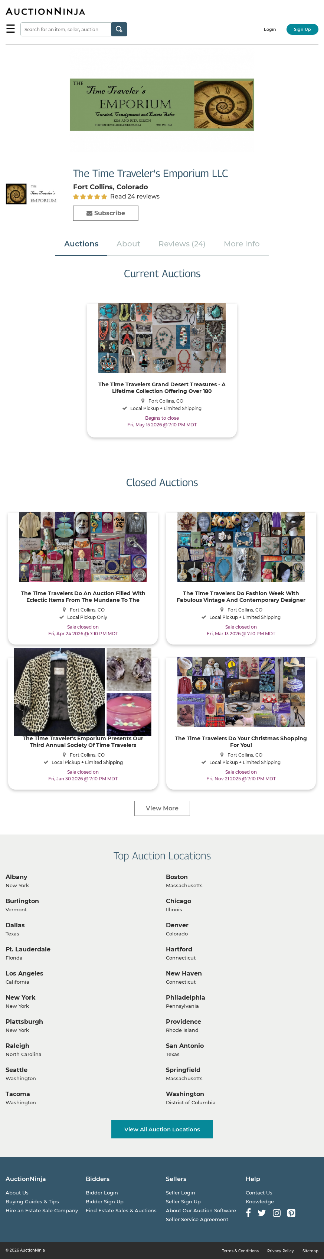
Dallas (15, 925)
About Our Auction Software (201, 1210)
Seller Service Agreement (197, 1219)
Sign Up (302, 29)
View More (162, 808)
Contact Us (259, 1193)
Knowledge (260, 1201)
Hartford (179, 949)
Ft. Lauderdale (28, 949)
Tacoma (18, 1094)
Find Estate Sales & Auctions (121, 1210)
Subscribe (105, 213)
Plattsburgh (24, 1021)
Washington (185, 1094)
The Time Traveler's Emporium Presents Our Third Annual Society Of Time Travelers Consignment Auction (83, 741)
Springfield (183, 1069)
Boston (177, 877)
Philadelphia (185, 997)
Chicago (178, 901)
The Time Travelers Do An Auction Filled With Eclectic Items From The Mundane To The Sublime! (83, 596)
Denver (177, 925)
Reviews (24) (182, 243)
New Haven (184, 973)
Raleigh (17, 1045)
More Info (242, 243)
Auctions (81, 243)
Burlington (22, 901)
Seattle (16, 1069)
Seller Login (180, 1193)
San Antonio (185, 1045)
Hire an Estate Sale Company (42, 1210)
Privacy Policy (280, 1251)
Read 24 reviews (135, 196)
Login (270, 29)
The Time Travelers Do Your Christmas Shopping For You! (241, 741)
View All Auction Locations (162, 1129)
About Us (17, 1193)
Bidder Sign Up (105, 1201)
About (128, 243)
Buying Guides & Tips (32, 1201)
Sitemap (310, 1251)
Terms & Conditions (240, 1251)
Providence (183, 1021)
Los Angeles (24, 973)
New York (21, 997)
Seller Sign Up (183, 1201)
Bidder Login (102, 1193)
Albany (16, 877)
